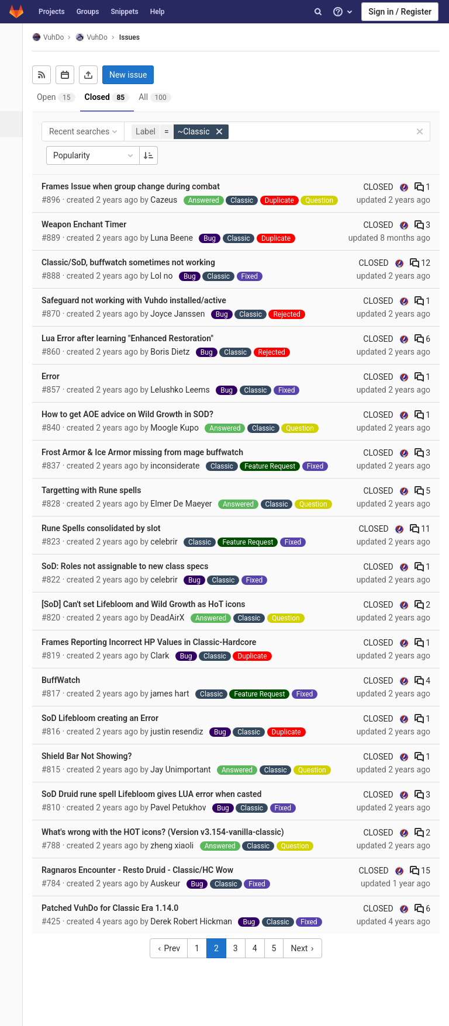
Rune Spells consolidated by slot (107, 528)
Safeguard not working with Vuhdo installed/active (140, 300)
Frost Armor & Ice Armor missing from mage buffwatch (149, 452)
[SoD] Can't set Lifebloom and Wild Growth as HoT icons (149, 604)
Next (305, 948)
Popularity (100, 155)
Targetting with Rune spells (97, 490)
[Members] (14, 255)
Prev (172, 948)
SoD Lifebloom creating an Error (106, 718)
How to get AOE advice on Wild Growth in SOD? (134, 414)
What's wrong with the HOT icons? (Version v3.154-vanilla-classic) (169, 832)
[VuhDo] (14, 40)
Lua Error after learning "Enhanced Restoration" (134, 338)
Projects (52, 12)
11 (420, 528)
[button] (14, 1012)
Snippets (124, 12)
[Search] (318, 11)
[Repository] (14, 98)
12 (420, 263)
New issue (134, 74)
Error (57, 376)
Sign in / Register (399, 11)
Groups (88, 12)
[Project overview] (14, 71)
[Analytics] (14, 203)
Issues (136, 37)
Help (157, 12)
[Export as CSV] (94, 74)
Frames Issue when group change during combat (137, 186)
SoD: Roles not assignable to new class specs (131, 566)
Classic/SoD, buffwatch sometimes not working (135, 262)
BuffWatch (67, 680)
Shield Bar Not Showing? (93, 756)
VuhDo (54, 37)
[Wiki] (14, 229)
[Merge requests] (14, 150)
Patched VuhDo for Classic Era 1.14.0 (116, 908)
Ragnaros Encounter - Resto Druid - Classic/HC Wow (144, 870)
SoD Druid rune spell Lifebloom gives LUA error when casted (158, 794)
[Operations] (14, 177)
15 (420, 870)
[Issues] (15, 124)
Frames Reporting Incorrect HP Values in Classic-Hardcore (155, 642)
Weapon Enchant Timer (90, 224)
